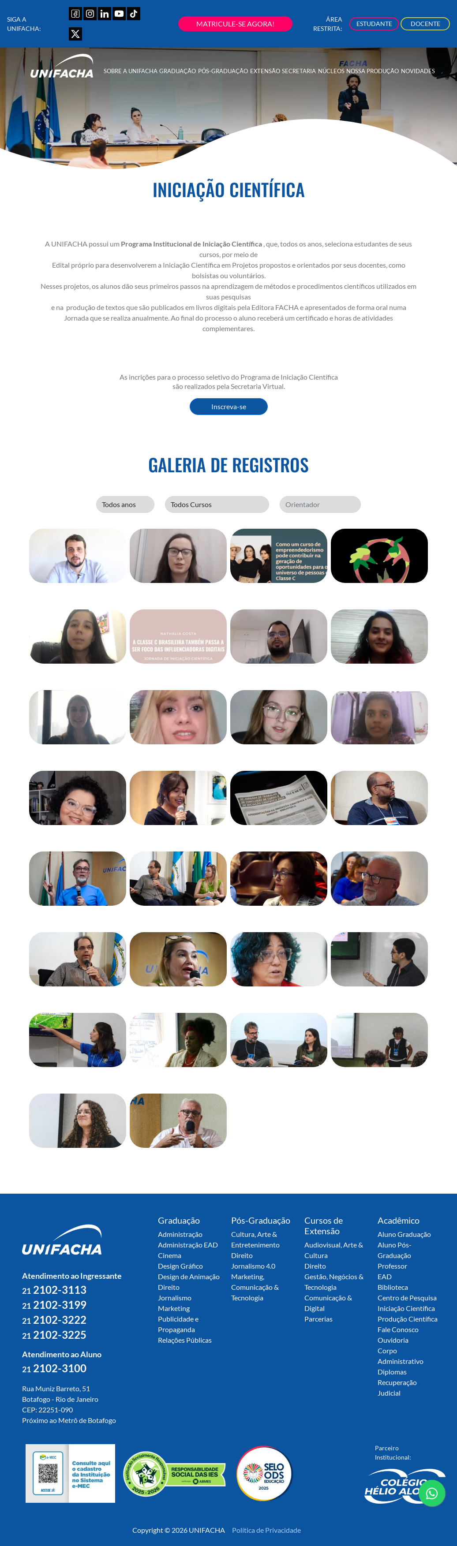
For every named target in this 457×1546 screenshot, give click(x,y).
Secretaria (299, 71)
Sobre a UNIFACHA (130, 71)
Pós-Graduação (223, 71)
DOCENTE (425, 23)
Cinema (169, 1255)
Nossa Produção (372, 71)
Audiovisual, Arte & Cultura (333, 1249)
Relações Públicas (185, 1340)
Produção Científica (408, 1318)
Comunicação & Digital (328, 1302)
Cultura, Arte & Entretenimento (255, 1239)
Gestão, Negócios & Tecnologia (333, 1281)
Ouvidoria (393, 1340)
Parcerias (318, 1318)
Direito (169, 1287)
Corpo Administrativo (400, 1355)
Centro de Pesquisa (407, 1297)
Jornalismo (174, 1297)
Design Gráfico (180, 1266)
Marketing (174, 1308)
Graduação (177, 71)
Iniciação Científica (406, 1308)
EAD (385, 1276)
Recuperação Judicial (397, 1387)
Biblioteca (393, 1287)
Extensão (265, 71)
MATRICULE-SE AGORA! (235, 23)
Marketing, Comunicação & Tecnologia (255, 1287)
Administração (180, 1234)
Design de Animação (189, 1276)
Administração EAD (188, 1244)
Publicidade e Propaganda (178, 1323)
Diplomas (392, 1371)
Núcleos (331, 71)
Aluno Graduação (404, 1234)
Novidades (418, 71)
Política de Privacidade (266, 1530)
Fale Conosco (398, 1329)
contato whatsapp (432, 1496)
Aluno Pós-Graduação (395, 1249)
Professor (392, 1266)
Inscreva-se (228, 406)
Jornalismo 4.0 (253, 1266)
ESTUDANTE (374, 23)
